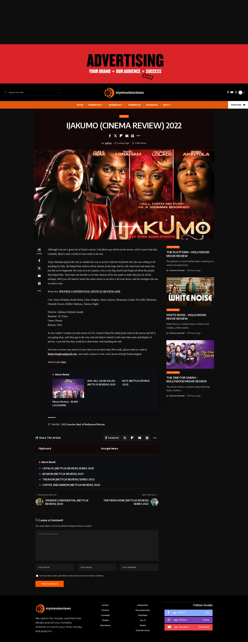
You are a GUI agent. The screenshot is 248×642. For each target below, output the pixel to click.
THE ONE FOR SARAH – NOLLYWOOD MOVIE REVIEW (186, 379)
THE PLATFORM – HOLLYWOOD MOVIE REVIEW (187, 254)
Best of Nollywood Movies (90, 424)
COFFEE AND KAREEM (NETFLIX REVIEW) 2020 (71, 484)
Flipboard (45, 448)
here (64, 362)
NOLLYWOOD (173, 372)
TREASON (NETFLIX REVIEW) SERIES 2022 (68, 479)
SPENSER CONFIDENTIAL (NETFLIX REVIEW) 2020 (90, 291)
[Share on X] (115, 135)
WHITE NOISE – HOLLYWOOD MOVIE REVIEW (186, 316)
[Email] (127, 135)
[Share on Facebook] (110, 135)
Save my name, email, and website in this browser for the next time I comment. (71, 576)
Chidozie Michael (177, 270)
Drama (124, 116)
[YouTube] (232, 92)
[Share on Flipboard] (121, 135)
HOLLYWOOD (173, 247)
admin (108, 143)
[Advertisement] (95, 22)
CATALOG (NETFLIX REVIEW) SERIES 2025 (68, 468)
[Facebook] (228, 92)
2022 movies (68, 424)
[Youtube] (188, 627)
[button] (132, 135)
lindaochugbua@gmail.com (62, 353)
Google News (109, 448)
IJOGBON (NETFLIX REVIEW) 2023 (63, 473)
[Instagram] (236, 92)
